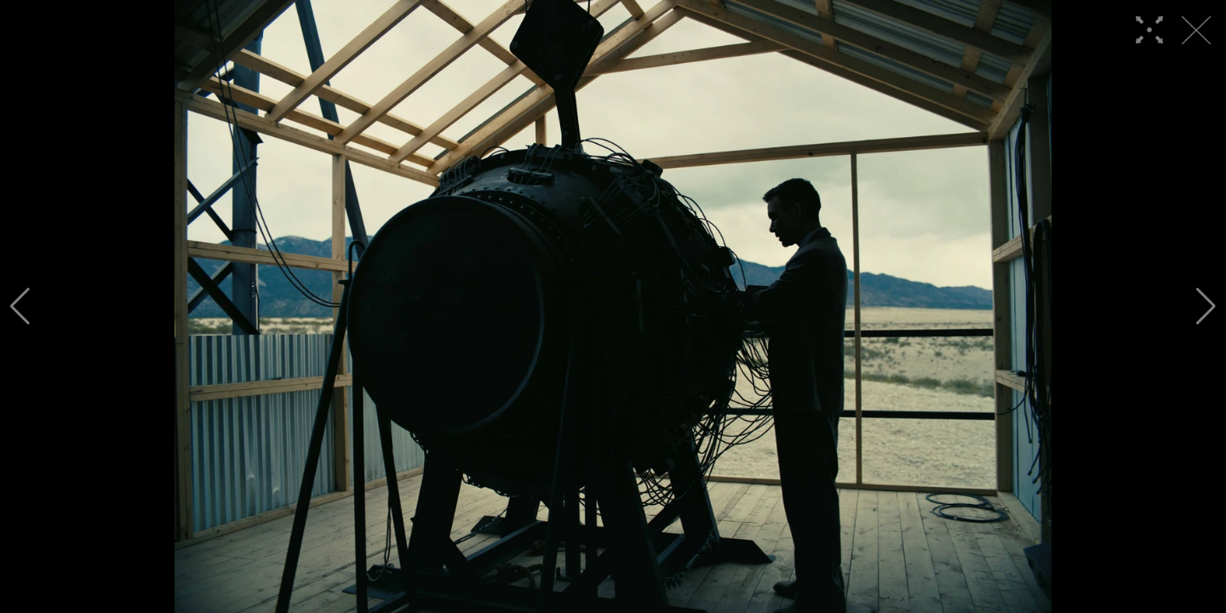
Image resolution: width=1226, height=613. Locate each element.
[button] (20, 306)
